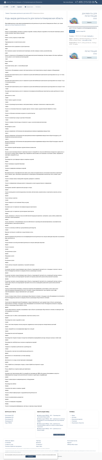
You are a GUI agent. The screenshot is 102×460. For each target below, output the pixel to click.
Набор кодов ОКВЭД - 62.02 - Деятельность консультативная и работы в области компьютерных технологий (50, 425)
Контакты (38, 7)
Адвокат (69, 442)
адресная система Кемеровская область (15, 25)
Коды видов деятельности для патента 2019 (21, 13)
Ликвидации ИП (9, 421)
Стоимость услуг (9, 444)
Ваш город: (68, 2)
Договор (74, 417)
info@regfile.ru (90, 36)
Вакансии (38, 442)
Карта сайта (39, 446)
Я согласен (30, 456)
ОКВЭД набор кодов (72, 444)
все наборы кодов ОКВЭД (59, 434)
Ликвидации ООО (9, 417)
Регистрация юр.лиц (72, 440)
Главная (7, 13)
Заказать (89, 22)
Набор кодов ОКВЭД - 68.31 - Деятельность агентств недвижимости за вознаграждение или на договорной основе (51, 420)
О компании (8, 442)
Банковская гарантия (77, 419)
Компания (74, 421)
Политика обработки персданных (13, 446)
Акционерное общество (78, 423)
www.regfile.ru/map (86, 40)
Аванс (73, 415)
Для (6, 7)
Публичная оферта (9, 440)
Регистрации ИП (9, 419)
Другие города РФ (80, 31)
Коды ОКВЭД (8, 423)
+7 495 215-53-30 (86, 2)
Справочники (29, 7)
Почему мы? (39, 444)
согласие (56, 450)
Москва (72, 31)
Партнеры (38, 440)
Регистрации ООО (9, 415)
